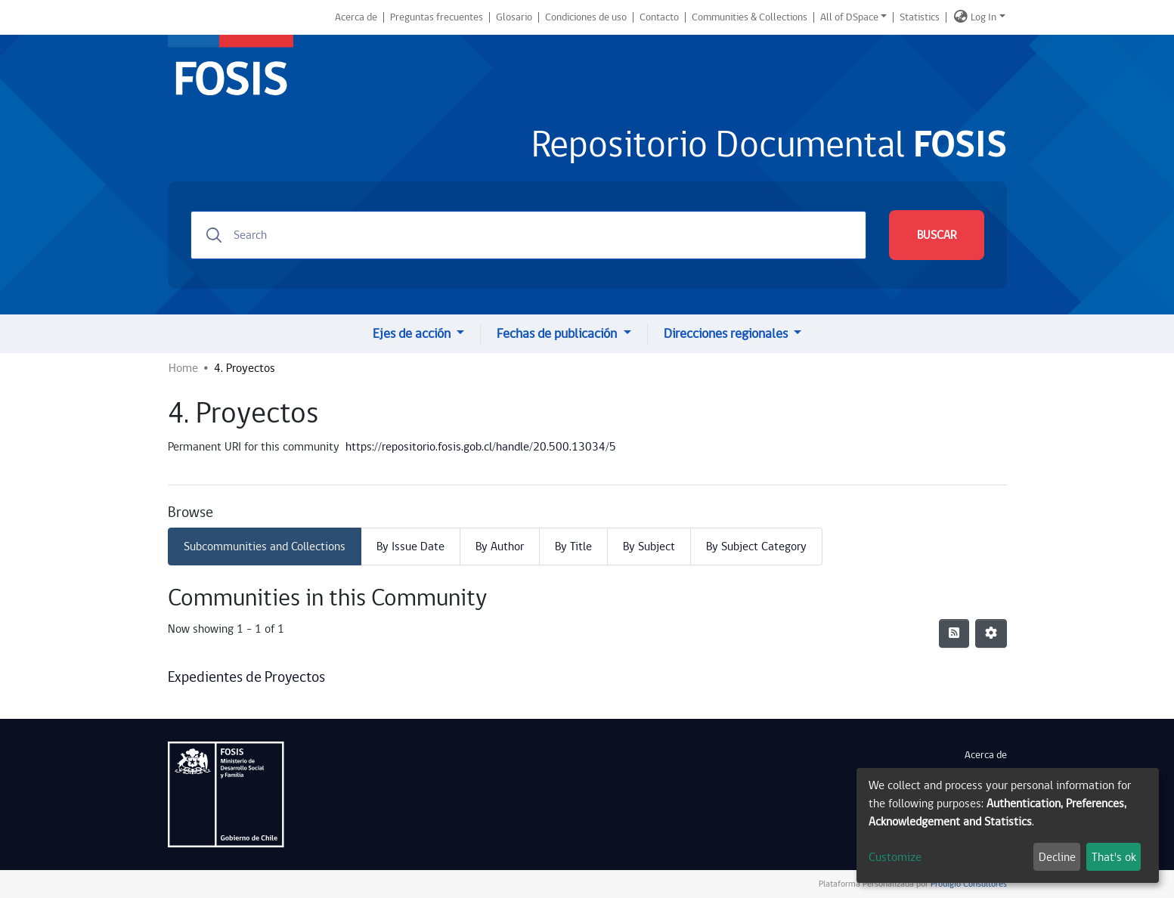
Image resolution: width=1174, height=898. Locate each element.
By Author (499, 546)
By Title (573, 546)
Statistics (920, 17)
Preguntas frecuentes (436, 17)
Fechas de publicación (558, 333)
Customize (895, 857)
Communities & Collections (749, 17)
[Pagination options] (991, 633)
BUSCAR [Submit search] (936, 235)
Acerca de (356, 17)
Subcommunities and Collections (264, 546)
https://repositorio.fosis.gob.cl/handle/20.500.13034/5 (480, 446)
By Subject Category (756, 546)
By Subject (649, 546)
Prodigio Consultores (967, 884)
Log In (983, 17)
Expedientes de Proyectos (246, 677)
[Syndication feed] (954, 633)
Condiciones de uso (586, 17)
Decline (1057, 857)
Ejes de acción (413, 333)
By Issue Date (410, 546)
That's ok (1114, 857)
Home (183, 368)
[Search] (528, 235)
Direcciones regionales (727, 333)
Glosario (514, 17)
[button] (961, 17)
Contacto (659, 17)
